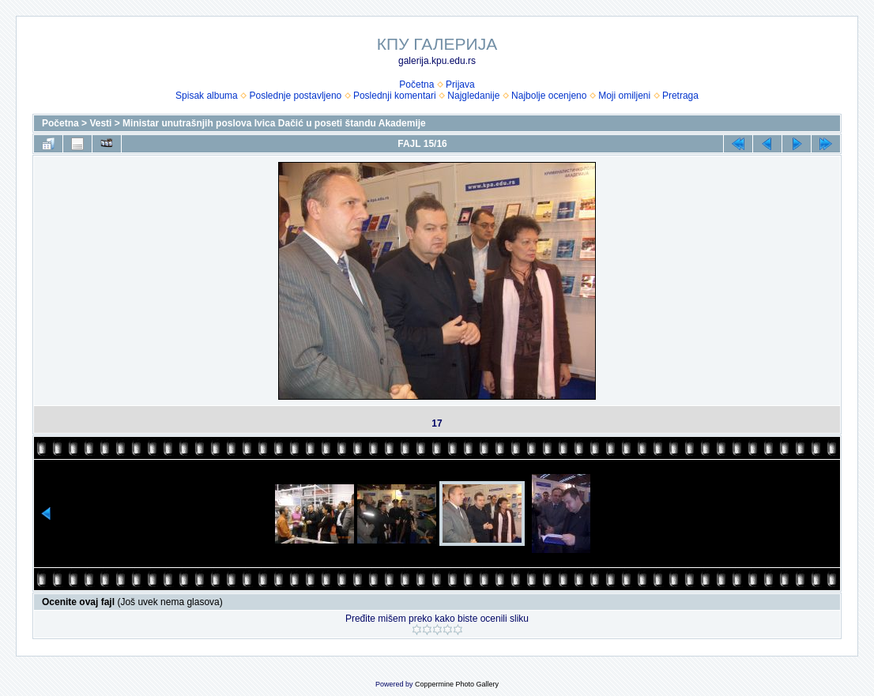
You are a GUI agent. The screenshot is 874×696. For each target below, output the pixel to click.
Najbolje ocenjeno (548, 95)
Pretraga (680, 95)
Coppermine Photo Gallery (457, 684)
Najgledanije (473, 95)
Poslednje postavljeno (295, 95)
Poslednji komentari (394, 95)
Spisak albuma (206, 95)
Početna (416, 84)
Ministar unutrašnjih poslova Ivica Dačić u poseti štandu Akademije (274, 123)
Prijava (460, 84)
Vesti (100, 123)
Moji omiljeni (624, 95)
